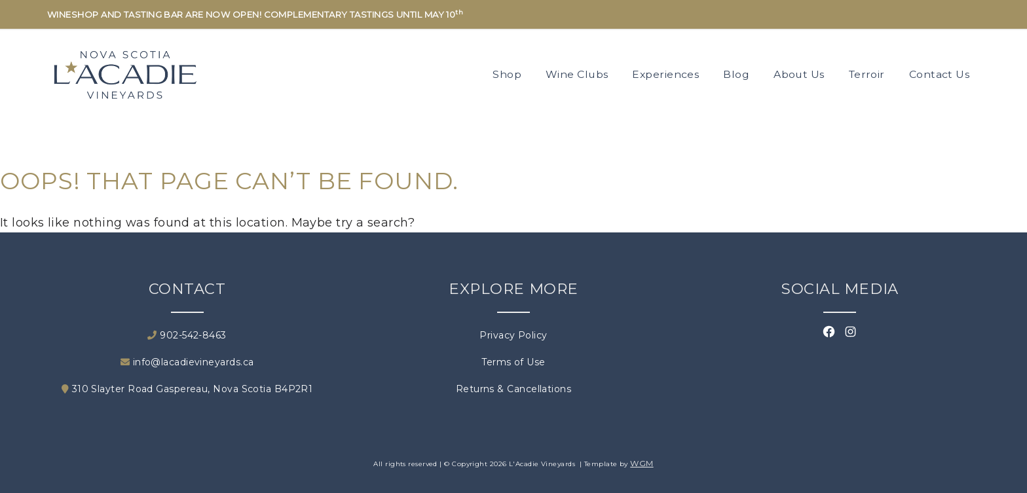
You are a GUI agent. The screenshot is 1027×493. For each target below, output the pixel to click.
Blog (736, 74)
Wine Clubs (577, 74)
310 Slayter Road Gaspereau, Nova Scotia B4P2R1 (187, 389)
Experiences (665, 74)
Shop (507, 74)
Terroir (867, 74)
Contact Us (939, 74)
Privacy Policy (513, 335)
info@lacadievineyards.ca (187, 362)
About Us (799, 74)
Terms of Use (513, 362)
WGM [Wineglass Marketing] (641, 463)
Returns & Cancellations (513, 389)
